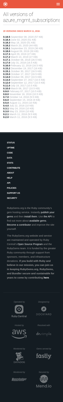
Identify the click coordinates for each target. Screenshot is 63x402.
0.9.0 (6, 91)
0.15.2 (6, 68)
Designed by (44, 302)
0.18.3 (6, 42)
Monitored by (20, 349)
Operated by (20, 303)
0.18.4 (6, 39)
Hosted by (21, 325)
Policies (11, 188)
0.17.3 (6, 54)
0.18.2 (6, 45)
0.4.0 (6, 105)
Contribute (13, 168)
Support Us (13, 193)
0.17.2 (6, 56)
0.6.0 (6, 99)
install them (30, 216)
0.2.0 (6, 117)
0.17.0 (6, 62)
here (46, 277)
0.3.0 (6, 111)
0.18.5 (6, 36)
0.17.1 (6, 59)
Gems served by (43, 349)
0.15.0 (6, 74)
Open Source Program (30, 244)
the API (48, 216)
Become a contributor (19, 224)
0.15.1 (6, 71)
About (10, 173)
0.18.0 (6, 51)
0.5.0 (6, 102)
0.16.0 (6, 65)
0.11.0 (6, 85)
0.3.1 (6, 108)
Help (9, 178)
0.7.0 (6, 97)
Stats (10, 163)
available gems (37, 220)
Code (10, 153)
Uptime (10, 148)
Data (9, 158)
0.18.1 (6, 48)
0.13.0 (6, 79)
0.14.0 (6, 76)
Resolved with (44, 325)
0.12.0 (6, 82)
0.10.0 (6, 88)
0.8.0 (6, 94)
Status (11, 143)
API (8, 183)
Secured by (45, 372)
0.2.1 (6, 114)
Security (12, 198)
